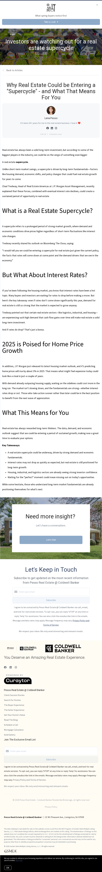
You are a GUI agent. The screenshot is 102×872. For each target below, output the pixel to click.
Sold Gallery (9, 734)
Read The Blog (11, 719)
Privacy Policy (51, 806)
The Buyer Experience (14, 705)
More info (19, 860)
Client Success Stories (14, 695)
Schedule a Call (11, 724)
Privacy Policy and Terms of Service (29, 779)
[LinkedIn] (10, 667)
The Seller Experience (14, 710)
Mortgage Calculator (14, 729)
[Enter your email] (54, 592)
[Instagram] (16, 667)
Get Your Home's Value (14, 715)
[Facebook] (5, 667)
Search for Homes (12, 700)
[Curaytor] (18, 683)
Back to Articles (14, 70)
